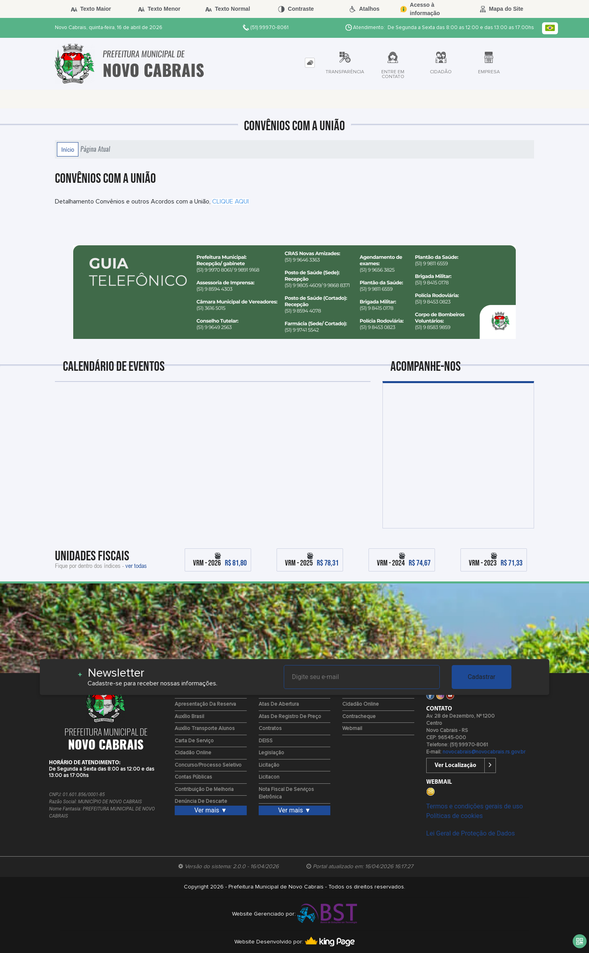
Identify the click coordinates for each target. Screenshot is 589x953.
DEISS (266, 741)
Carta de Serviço (194, 741)
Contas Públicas (193, 777)
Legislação (271, 752)
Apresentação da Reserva (205, 704)
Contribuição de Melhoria (204, 789)
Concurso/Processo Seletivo (208, 765)
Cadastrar (481, 677)
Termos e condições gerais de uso (474, 806)
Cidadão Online (193, 752)
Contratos (270, 728)
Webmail (352, 728)
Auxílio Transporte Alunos (205, 728)
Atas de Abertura (279, 704)
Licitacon (269, 777)
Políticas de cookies (454, 816)
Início (67, 149)
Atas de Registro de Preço (290, 716)
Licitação (269, 765)
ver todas (136, 565)
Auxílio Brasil (189, 716)
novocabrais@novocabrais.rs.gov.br (484, 752)
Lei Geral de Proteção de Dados (470, 833)
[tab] (310, 63)
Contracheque (359, 716)
